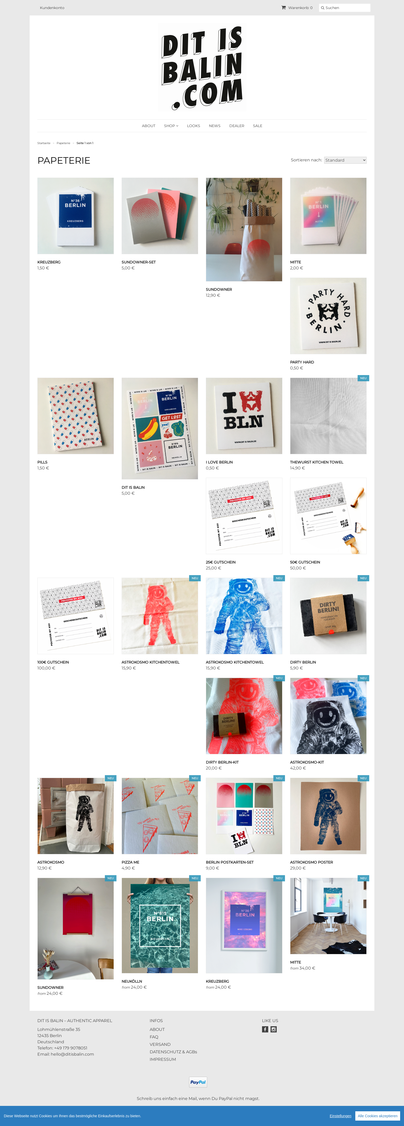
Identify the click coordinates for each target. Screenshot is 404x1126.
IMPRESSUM (163, 1059)
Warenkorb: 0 (297, 7)
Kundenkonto (52, 7)
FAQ (154, 1036)
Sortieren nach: (306, 160)
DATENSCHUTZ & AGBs (173, 1051)
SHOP (171, 125)
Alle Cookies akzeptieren (378, 1116)
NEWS (215, 125)
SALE (257, 125)
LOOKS (193, 125)
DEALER (236, 125)
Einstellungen (340, 1116)
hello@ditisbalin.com (72, 1054)
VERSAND (160, 1044)
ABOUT (148, 125)
